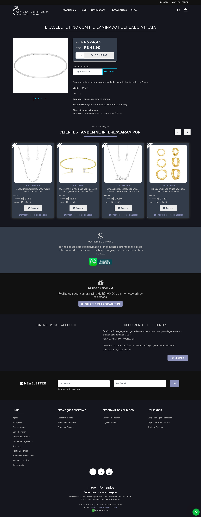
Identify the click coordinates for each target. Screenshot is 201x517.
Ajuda (15, 418)
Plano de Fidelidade (67, 422)
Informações (99, 10)
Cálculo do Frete (81, 66)
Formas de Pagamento (23, 441)
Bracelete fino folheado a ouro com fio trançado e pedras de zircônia (78, 190)
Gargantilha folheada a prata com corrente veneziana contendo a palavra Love (123, 190)
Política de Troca (20, 451)
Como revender (19, 427)
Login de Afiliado (110, 422)
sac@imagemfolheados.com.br (103, 507)
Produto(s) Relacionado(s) (33, 215)
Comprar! (34, 207)
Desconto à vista (65, 418)
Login (164, 2)
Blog (134, 10)
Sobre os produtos (21, 460)
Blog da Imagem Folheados (160, 418)
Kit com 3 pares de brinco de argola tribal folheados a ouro (168, 190)
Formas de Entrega (21, 437)
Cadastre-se (180, 2)
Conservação (18, 465)
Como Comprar (19, 432)
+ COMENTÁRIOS (178, 358)
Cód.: (33, 185)
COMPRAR (102, 54)
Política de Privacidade (69, 389)
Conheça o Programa (112, 418)
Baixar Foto (40, 99)
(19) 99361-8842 (100, 510)
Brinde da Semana (66, 427)
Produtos (69, 10)
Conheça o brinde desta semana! (100, 304)
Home (84, 10)
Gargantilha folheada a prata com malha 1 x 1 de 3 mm (33, 190)
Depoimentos (119, 10)
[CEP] (88, 71)
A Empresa (17, 422)
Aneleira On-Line (155, 427)
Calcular (109, 71)
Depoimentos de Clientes (159, 422)
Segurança (17, 446)
